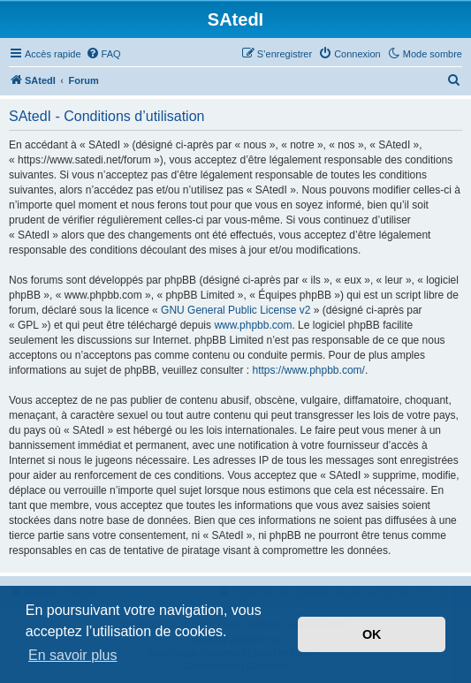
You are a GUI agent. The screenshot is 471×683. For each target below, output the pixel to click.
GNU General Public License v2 (235, 310)
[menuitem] (103, 54)
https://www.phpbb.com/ (308, 370)
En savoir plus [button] (73, 655)
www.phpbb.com (253, 325)
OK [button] (372, 634)
